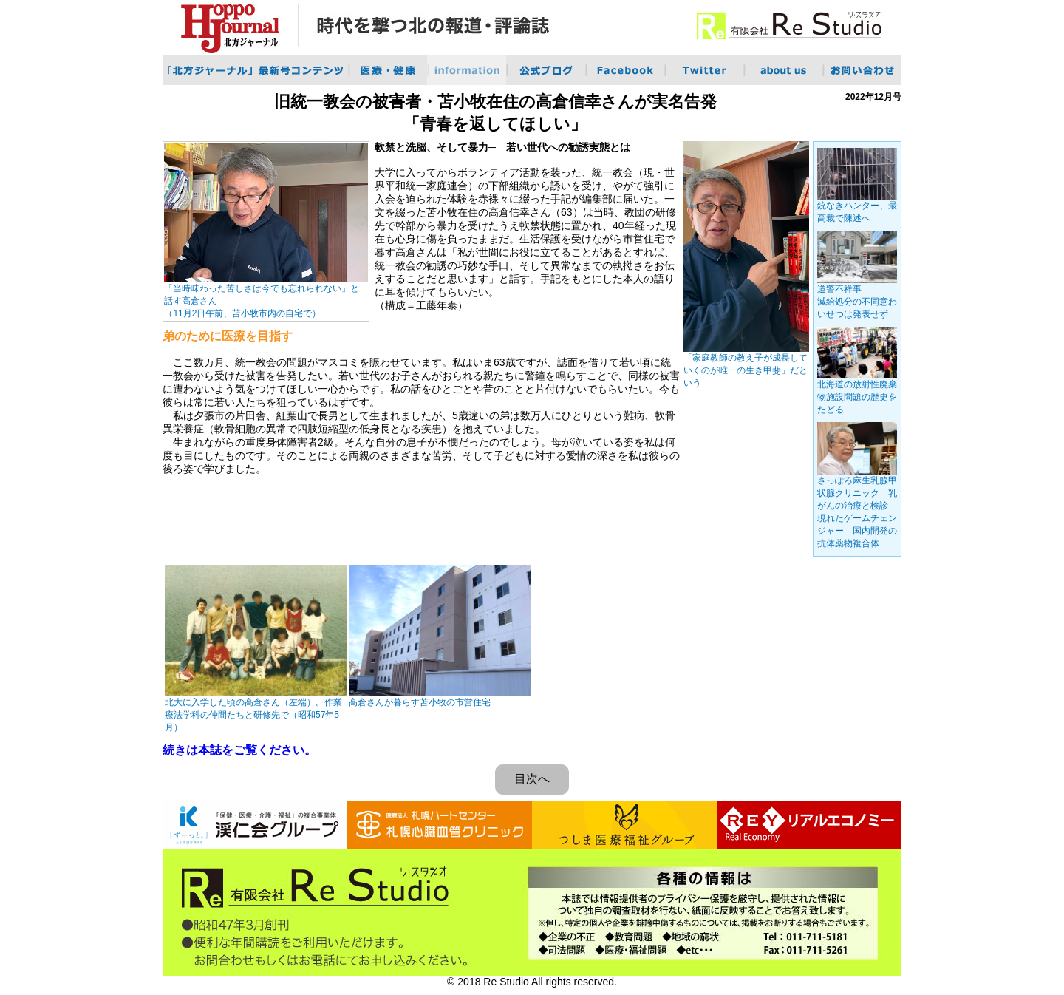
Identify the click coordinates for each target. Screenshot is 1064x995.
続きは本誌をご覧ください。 (239, 750)
